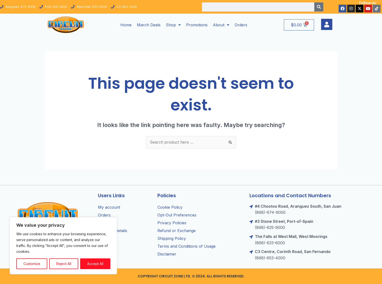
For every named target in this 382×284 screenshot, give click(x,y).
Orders (241, 24)
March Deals (149, 24)
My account (109, 207)
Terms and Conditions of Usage (186, 246)
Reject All (63, 264)
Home (126, 24)
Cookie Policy (169, 207)
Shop (173, 24)
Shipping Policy (171, 238)
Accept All (95, 264)
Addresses (107, 222)
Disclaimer (166, 254)
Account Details (112, 230)
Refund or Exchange (176, 230)
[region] (63, 245)
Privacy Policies (171, 222)
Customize (31, 264)
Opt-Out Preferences (176, 215)
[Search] (318, 6)
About (221, 24)
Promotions (197, 24)
